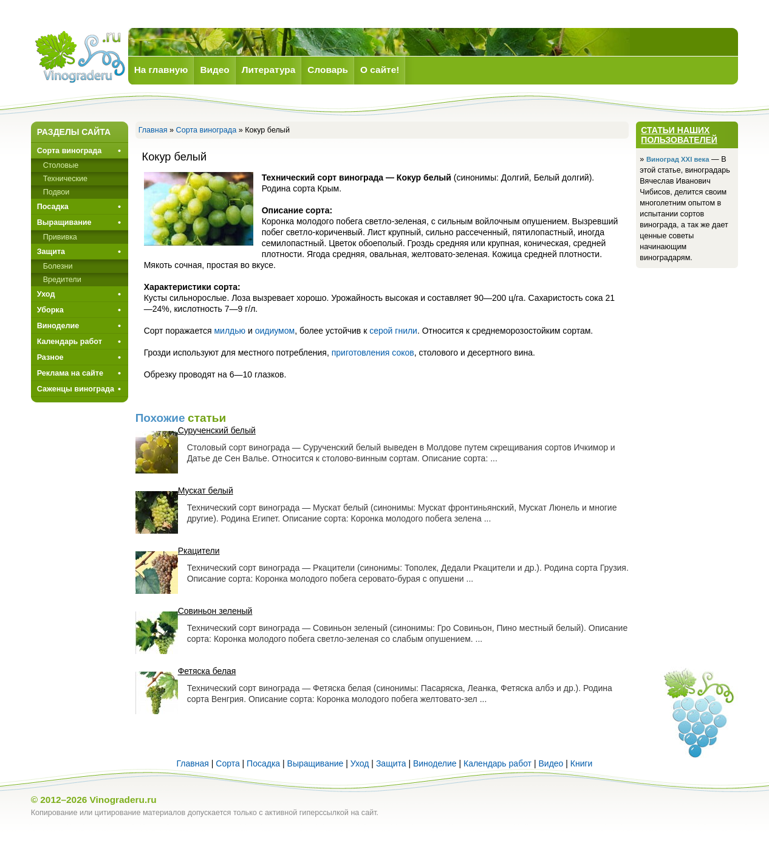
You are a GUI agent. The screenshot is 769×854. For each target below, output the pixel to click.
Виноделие (58, 326)
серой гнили (393, 331)
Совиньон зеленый (215, 611)
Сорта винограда (206, 130)
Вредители (62, 279)
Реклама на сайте (70, 373)
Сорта (227, 763)
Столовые (61, 165)
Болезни (58, 266)
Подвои (56, 192)
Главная (153, 130)
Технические (65, 178)
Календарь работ (69, 341)
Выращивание (64, 222)
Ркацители (199, 551)
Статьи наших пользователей (679, 135)
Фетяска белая (207, 671)
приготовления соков (373, 352)
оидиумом (275, 331)
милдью (229, 331)
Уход (46, 294)
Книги (581, 763)
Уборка (50, 310)
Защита (51, 251)
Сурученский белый (217, 430)
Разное (50, 357)
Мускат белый (205, 490)
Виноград (79, 57)
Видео (550, 763)
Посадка (53, 206)
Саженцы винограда (75, 389)
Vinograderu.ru (123, 799)
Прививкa (60, 237)
